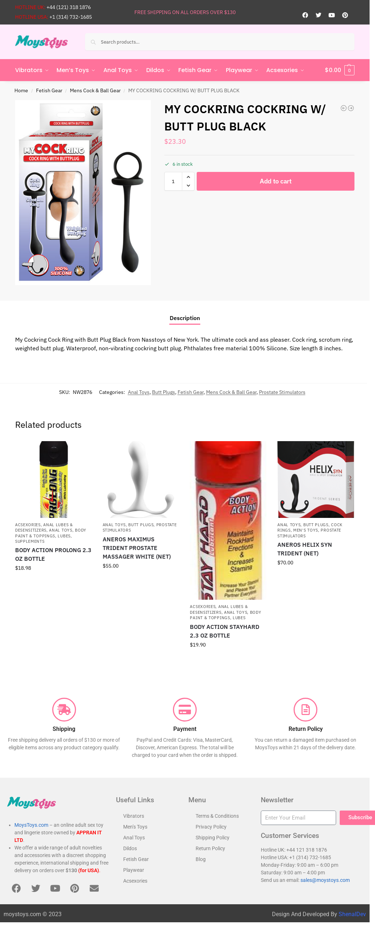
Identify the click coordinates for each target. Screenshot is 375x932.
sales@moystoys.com (325, 880)
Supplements (30, 541)
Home (21, 90)
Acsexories (28, 524)
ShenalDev (352, 914)
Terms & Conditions (217, 816)
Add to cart (276, 181)
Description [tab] (185, 317)
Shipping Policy (212, 837)
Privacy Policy (211, 827)
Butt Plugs (163, 392)
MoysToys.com (31, 825)
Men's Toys (305, 530)
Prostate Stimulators (282, 392)
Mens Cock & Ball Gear (95, 90)
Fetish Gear (49, 90)
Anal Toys (138, 392)
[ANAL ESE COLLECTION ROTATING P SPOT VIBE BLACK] (350, 108)
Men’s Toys (135, 827)
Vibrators (133, 816)
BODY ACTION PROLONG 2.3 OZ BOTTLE (53, 554)
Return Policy (210, 848)
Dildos (130, 848)
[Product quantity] (173, 181)
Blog (201, 859)
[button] (339, 70)
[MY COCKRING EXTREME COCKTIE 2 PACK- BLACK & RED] (343, 108)
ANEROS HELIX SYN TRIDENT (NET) (304, 549)
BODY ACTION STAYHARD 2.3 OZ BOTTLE (224, 631)
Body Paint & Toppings (225, 615)
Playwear (133, 870)
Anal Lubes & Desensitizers (44, 527)
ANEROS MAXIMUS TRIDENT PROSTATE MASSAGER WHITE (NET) (137, 548)
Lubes (64, 535)
